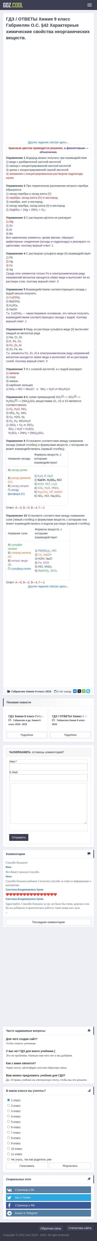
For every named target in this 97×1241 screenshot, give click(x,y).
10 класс (16, 1148)
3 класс (16, 1111)
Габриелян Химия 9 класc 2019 (31, 691)
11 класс (16, 1154)
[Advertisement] (48, 92)
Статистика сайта (79, 1228)
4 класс (16, 1116)
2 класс (16, 1105)
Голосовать (26, 1165)
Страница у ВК (20, 1190)
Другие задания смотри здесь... (48, 142)
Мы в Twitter (18, 1197)
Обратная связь (51, 1228)
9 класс (16, 1143)
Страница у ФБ (20, 1205)
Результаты (70, 1165)
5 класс (16, 1121)
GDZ (13, 5)
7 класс (16, 1132)
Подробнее (26, 735)
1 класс (16, 1100)
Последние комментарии (48, 922)
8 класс (16, 1138)
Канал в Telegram (22, 1213)
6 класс (16, 1127)
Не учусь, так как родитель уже (31, 1159)
